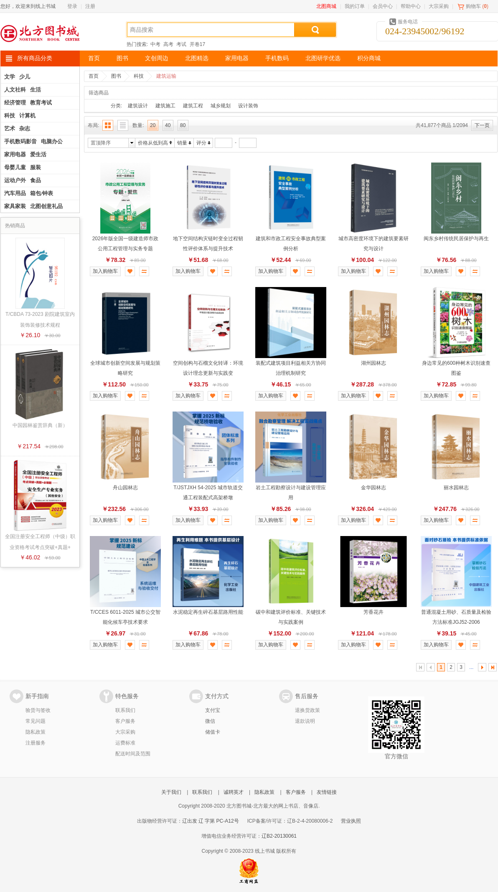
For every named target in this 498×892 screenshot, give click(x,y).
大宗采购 (439, 6)
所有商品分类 (34, 58)
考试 (181, 44)
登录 (72, 6)
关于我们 (171, 792)
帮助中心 (411, 6)
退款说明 (305, 721)
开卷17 (197, 44)
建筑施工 (165, 106)
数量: (138, 125)
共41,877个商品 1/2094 (442, 125)
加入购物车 (105, 271)
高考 (168, 44)
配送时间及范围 (132, 754)
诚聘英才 (234, 792)
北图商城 (326, 6)
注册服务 (35, 743)
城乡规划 (221, 106)
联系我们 (125, 710)
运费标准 (125, 743)
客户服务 (125, 721)
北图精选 (196, 58)
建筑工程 (193, 106)
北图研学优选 (322, 58)
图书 (122, 58)
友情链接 (327, 792)
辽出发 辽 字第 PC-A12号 (210, 821)
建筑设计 (138, 106)
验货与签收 (38, 710)
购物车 (473, 6)
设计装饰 (248, 106)
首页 (94, 58)
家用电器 (237, 58)
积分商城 (369, 58)
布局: (93, 125)
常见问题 (35, 721)
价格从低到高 (153, 143)
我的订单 (355, 6)
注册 (90, 6)
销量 (182, 143)
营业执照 (351, 821)
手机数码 (277, 58)
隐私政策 (35, 732)
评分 (201, 143)
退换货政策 (307, 710)
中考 (155, 44)
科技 (139, 76)
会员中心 (383, 6)
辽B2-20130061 (279, 836)
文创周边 (156, 58)
